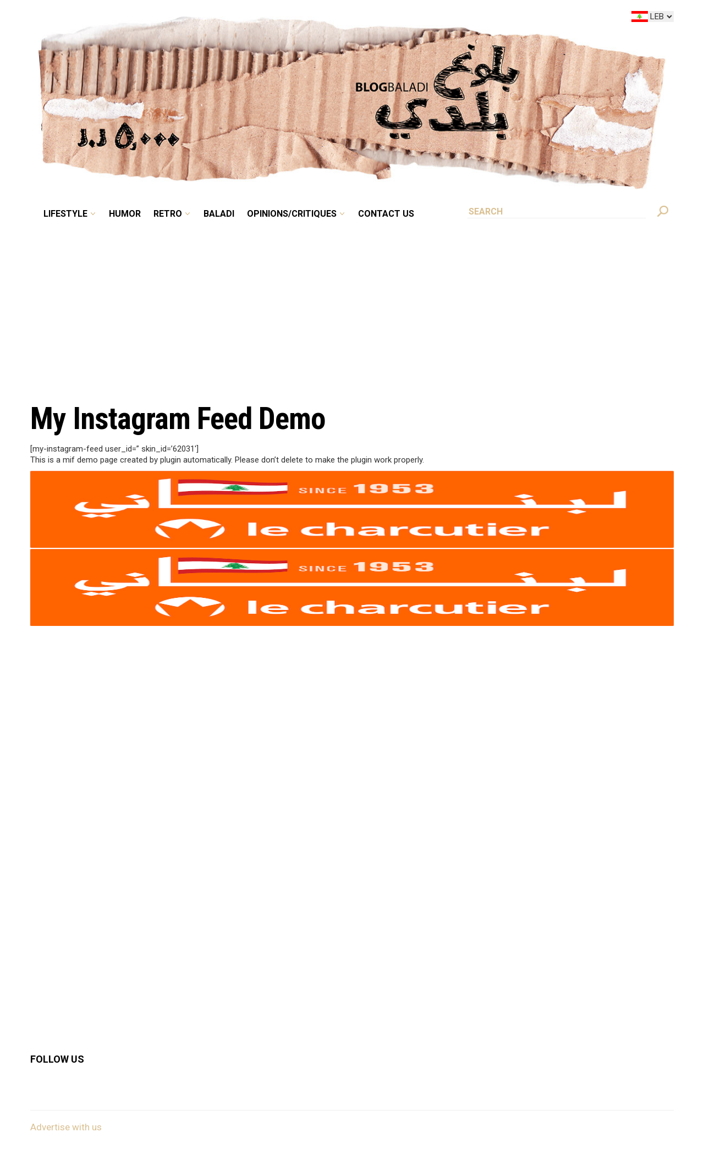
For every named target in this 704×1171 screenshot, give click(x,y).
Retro (167, 213)
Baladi (219, 213)
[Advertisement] (352, 305)
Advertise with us (66, 1126)
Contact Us (386, 213)
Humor (125, 213)
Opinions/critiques (292, 213)
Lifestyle (65, 213)
